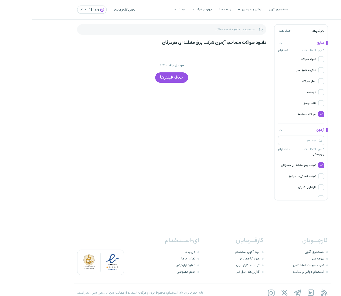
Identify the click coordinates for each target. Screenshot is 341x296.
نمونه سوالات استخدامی (276, 265)
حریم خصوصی (154, 272)
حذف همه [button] (253, 31)
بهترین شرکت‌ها (170, 9)
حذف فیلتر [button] (252, 51)
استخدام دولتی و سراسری (276, 272)
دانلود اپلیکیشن (153, 265)
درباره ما (158, 252)
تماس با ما (156, 258)
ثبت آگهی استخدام (215, 252)
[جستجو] (229, 29)
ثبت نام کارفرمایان (216, 265)
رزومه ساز (192, 9)
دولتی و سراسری (217, 9)
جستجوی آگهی (246, 9)
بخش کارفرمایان (93, 9)
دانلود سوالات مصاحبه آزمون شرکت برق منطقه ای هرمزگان (182, 42)
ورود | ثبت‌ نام (61, 9)
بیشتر (147, 9)
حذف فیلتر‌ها (139, 77)
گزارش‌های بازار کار (216, 272)
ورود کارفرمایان (218, 258)
